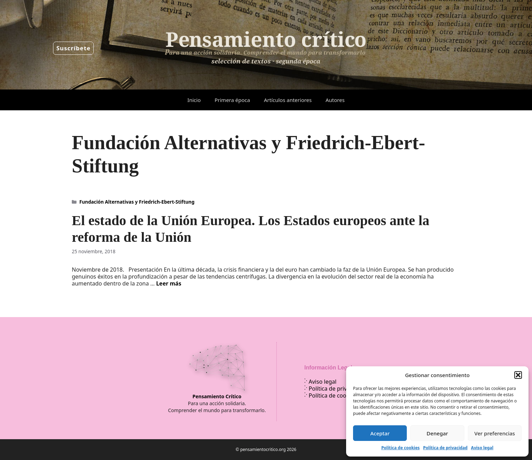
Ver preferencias (494, 433)
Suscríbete (73, 48)
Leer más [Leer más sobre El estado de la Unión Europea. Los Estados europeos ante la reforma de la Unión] (168, 283)
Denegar (437, 433)
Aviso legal (482, 448)
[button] (518, 375)
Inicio (193, 99)
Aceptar (380, 433)
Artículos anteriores (288, 99)
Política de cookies (400, 448)
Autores (335, 99)
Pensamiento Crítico (216, 396)
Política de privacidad (445, 448)
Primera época (232, 99)
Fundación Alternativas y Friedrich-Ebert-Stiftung (137, 201)
